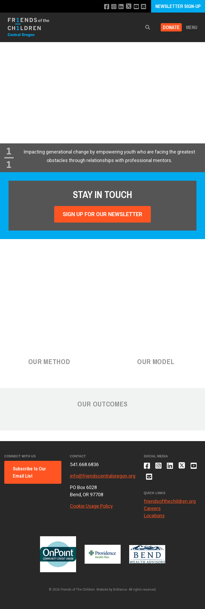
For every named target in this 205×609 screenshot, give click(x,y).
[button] (147, 27)
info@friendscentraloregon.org (102, 476)
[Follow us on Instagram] (113, 6)
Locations (154, 515)
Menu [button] (191, 27)
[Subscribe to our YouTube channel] (136, 6)
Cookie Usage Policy (91, 506)
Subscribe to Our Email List (29, 472)
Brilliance (120, 589)
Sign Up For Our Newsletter (102, 214)
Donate (171, 27)
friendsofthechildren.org (170, 501)
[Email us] (143, 6)
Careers (152, 508)
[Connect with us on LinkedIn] (121, 6)
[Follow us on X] (129, 6)
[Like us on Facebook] (106, 6)
